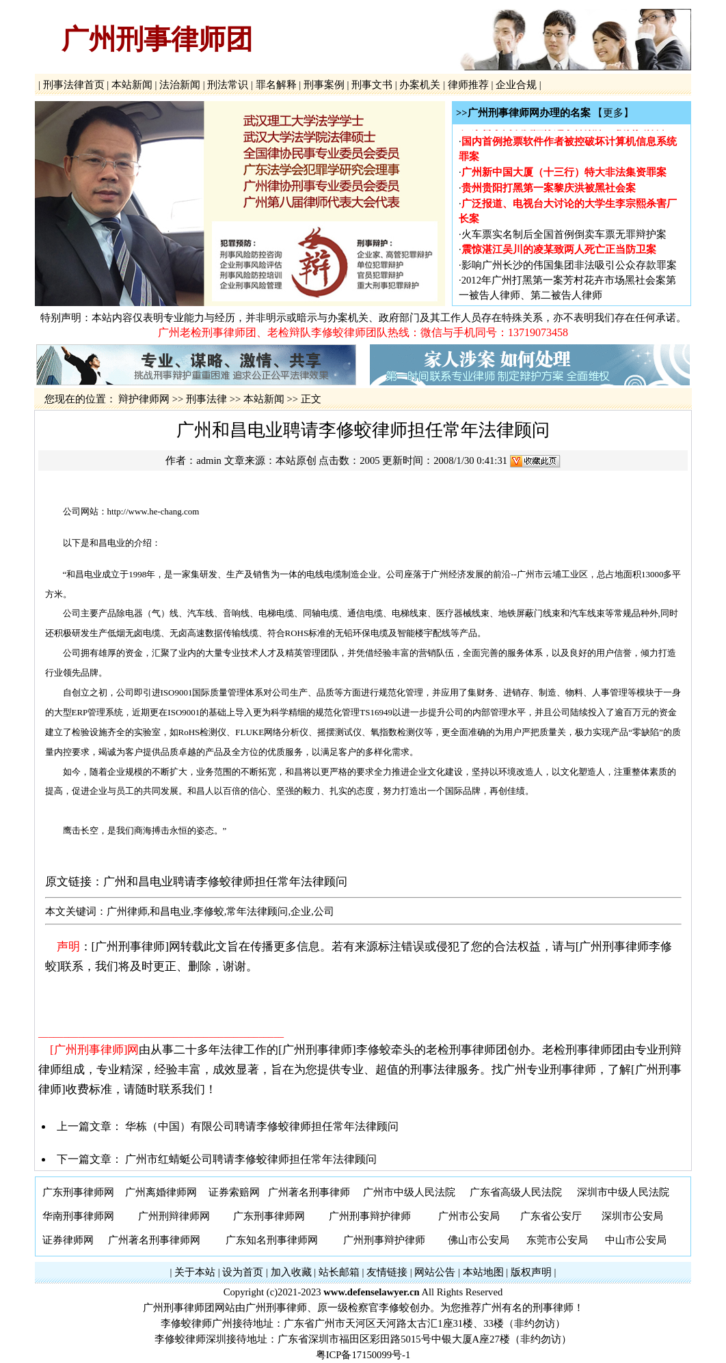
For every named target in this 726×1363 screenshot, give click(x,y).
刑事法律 (206, 399)
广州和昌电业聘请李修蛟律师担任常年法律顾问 (225, 881)
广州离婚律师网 (161, 1192)
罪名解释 (276, 84)
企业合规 (516, 84)
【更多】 (613, 112)
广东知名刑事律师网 (272, 1240)
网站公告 (434, 1272)
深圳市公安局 (632, 1216)
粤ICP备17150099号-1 (363, 1354)
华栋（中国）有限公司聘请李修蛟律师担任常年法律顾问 (262, 1126)
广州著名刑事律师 (309, 1192)
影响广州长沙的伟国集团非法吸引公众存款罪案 (569, 267)
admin (208, 460)
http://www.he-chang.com (153, 511)
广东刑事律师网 (78, 1192)
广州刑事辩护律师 (370, 1216)
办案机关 (420, 84)
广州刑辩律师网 (174, 1216)
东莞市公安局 (557, 1240)
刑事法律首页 (73, 84)
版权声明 (531, 1272)
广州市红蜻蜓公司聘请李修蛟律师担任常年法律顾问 (251, 1159)
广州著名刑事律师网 (154, 1240)
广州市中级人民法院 (409, 1192)
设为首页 (242, 1272)
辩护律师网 (144, 399)
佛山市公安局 (478, 1240)
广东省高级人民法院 (516, 1192)
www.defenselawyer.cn (371, 1291)
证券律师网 (68, 1240)
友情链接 (386, 1272)
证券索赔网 (234, 1192)
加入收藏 (291, 1272)
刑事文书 (372, 84)
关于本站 (194, 1272)
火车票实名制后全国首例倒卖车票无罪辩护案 (564, 236)
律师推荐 (468, 84)
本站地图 (483, 1272)
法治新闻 (179, 84)
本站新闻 (131, 84)
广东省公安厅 (551, 1216)
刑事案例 (324, 84)
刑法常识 (228, 84)
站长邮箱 (339, 1272)
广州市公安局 (469, 1216)
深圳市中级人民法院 (623, 1192)
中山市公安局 (636, 1240)
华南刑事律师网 (78, 1216)
